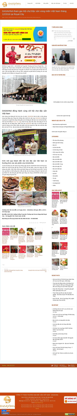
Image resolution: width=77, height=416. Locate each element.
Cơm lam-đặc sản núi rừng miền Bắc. (62, 324)
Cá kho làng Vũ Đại (57, 149)
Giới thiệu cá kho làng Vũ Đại (60, 333)
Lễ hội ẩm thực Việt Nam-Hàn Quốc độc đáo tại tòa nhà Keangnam (13, 256)
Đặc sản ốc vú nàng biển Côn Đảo (61, 320)
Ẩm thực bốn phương (58, 140)
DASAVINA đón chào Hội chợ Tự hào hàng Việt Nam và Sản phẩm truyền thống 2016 (5, 240)
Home (3, 17)
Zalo (4, 410)
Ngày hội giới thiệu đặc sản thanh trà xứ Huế (14, 238)
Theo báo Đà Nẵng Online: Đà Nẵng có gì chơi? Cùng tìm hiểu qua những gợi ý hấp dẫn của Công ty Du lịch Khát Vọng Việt (63, 285)
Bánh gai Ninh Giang (58, 142)
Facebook (5, 413)
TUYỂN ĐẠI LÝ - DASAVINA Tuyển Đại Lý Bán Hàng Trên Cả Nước (22, 256)
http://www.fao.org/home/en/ (60, 124)
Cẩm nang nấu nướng (58, 152)
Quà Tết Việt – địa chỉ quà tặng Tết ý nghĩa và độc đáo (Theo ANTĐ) (5, 256)
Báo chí (55, 145)
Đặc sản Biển (56, 157)
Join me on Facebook (64, 366)
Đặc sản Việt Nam (55, 3)
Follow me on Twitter (56, 366)
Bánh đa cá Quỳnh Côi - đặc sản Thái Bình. (63, 343)
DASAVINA (30, 116)
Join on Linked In (73, 366)
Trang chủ (29, 3)
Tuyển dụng (56, 180)
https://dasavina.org (39, 402)
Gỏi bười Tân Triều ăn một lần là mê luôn (38, 255)
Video (54, 185)
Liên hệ (71, 3)
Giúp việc (55, 171)
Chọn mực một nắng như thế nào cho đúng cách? (30, 255)
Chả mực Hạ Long (57, 154)
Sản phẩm (45, 3)
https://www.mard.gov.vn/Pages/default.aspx (64, 126)
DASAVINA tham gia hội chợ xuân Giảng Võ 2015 (38, 238)
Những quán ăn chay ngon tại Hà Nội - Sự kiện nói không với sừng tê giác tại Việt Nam (30, 239)
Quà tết (54, 173)
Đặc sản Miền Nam (57, 161)
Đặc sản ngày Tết (57, 166)
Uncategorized (56, 183)
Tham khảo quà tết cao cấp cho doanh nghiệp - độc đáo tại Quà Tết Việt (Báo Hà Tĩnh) (22, 240)
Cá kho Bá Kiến (57, 147)
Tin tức (65, 3)
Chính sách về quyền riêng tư (59, 131)
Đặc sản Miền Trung (58, 164)
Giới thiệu (37, 3)
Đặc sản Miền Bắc (57, 159)
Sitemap (37, 408)
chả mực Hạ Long (16, 121)
